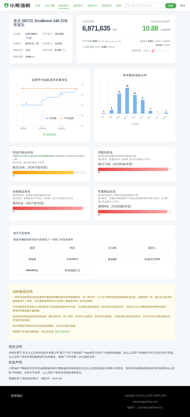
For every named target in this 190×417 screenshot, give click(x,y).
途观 (32, 247)
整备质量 (18, 56)
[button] (13, 175)
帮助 (118, 5)
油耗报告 (63, 5)
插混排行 (107, 5)
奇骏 (72, 247)
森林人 (152, 247)
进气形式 (47, 33)
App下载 (50, 5)
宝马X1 (112, 247)
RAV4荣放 (32, 270)
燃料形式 (18, 50)
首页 (38, 5)
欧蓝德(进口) (72, 270)
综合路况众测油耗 (160, 21)
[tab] (49, 164)
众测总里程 (88, 21)
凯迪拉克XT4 (152, 259)
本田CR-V (72, 259)
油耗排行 (78, 5)
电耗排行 (92, 5)
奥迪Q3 (112, 259)
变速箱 (17, 43)
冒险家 (32, 259)
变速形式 (47, 43)
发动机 (17, 33)
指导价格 (47, 50)
